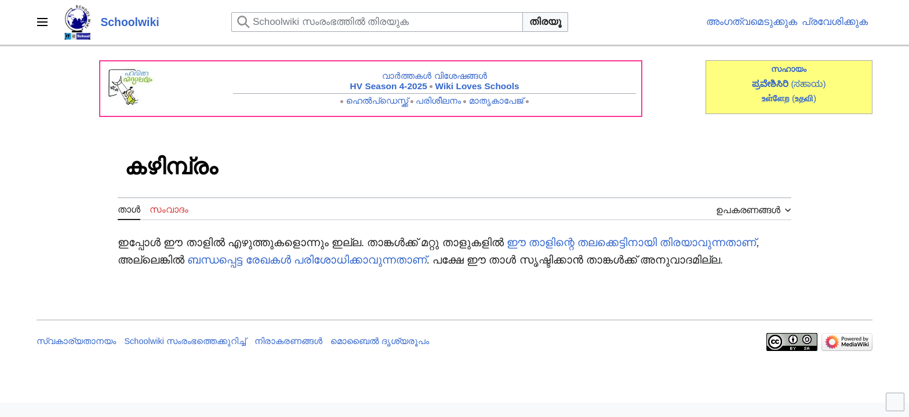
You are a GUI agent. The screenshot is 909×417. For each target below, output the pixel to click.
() (804, 98)
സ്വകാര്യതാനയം (76, 341)
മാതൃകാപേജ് (496, 100)
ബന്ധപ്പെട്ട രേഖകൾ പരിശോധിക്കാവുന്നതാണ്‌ (306, 260)
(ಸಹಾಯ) (808, 84)
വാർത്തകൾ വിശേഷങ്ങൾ (434, 76)
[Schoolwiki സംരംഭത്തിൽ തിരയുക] (377, 22)
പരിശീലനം (438, 100)
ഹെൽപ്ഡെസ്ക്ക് (377, 100)
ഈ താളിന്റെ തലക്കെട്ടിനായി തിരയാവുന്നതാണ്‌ (632, 242)
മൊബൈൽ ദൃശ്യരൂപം (379, 341)
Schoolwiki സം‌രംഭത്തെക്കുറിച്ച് (185, 341)
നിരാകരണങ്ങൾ (288, 341)
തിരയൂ (545, 21)
